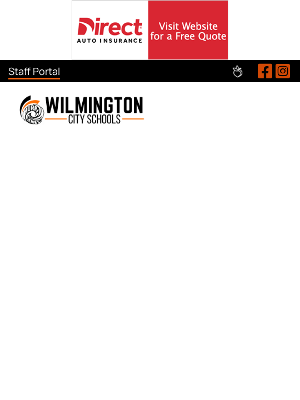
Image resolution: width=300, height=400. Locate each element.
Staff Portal (34, 71)
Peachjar (237, 71)
